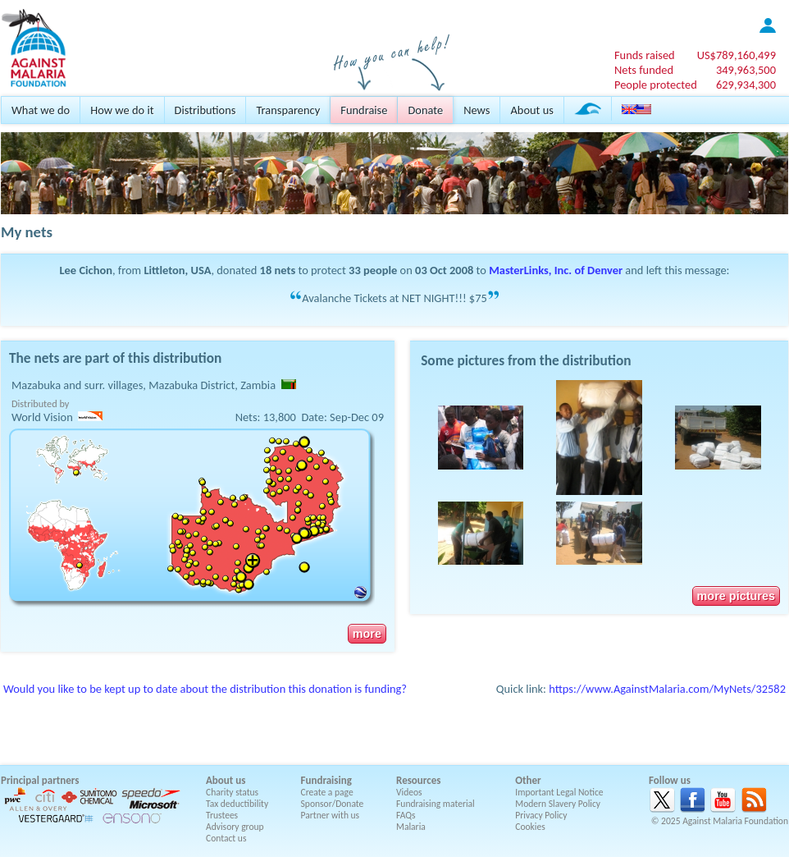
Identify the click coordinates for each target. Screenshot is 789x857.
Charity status (232, 792)
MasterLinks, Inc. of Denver (556, 270)
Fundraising (326, 780)
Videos (409, 792)
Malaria (411, 826)
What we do (40, 110)
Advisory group (235, 826)
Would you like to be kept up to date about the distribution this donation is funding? (205, 688)
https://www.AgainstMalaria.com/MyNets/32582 (667, 688)
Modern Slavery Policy (557, 803)
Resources (418, 780)
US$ (736, 55)
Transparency (288, 110)
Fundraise (363, 110)
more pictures (736, 596)
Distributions (205, 110)
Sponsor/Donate (332, 803)
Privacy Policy (541, 815)
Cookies (530, 826)
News (476, 110)
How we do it (121, 110)
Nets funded (643, 69)
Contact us (226, 838)
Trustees (222, 815)
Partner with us (330, 815)
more (367, 633)
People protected (655, 84)
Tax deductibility (237, 803)
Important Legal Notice (559, 792)
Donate (425, 110)
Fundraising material (435, 803)
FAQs (406, 815)
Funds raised (644, 55)
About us (531, 110)
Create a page (327, 792)
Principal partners (40, 780)
